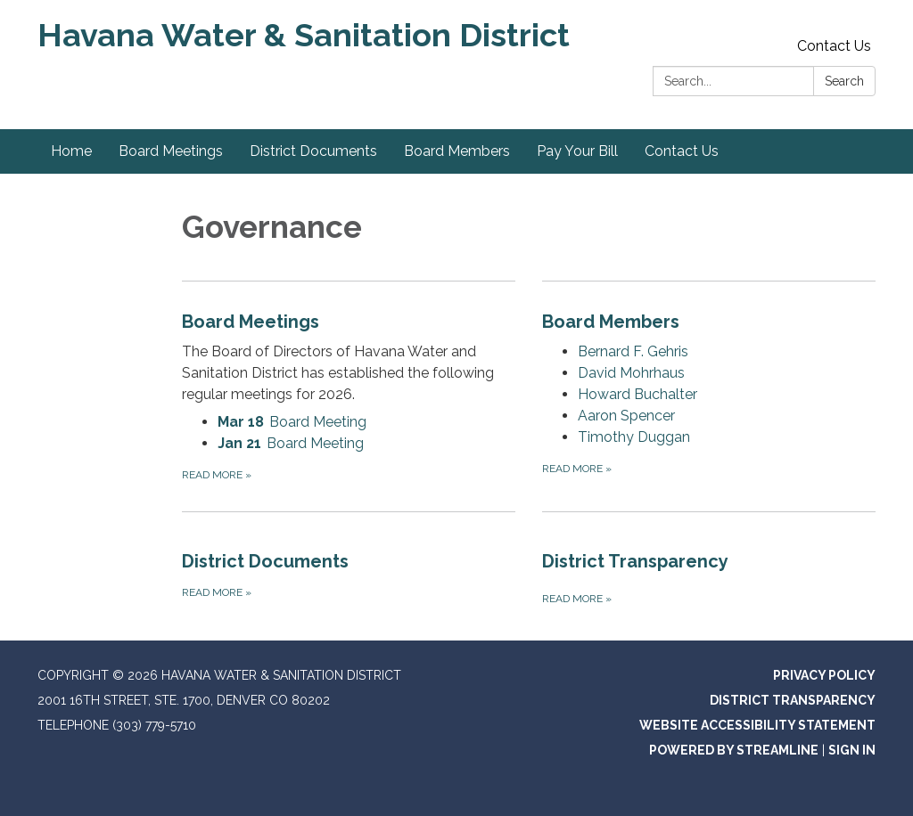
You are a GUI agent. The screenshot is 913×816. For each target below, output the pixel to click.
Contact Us (834, 45)
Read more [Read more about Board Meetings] (216, 475)
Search (844, 81)
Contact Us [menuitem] (682, 151)
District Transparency (793, 700)
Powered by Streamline (733, 750)
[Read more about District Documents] (348, 559)
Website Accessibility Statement (757, 725)
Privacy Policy (824, 675)
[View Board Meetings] (348, 356)
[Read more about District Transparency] (709, 559)
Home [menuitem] (71, 151)
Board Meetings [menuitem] (171, 151)
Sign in (852, 750)
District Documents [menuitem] (313, 151)
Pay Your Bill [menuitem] (577, 151)
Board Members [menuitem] (457, 151)
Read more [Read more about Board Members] (577, 468)
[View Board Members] (709, 321)
